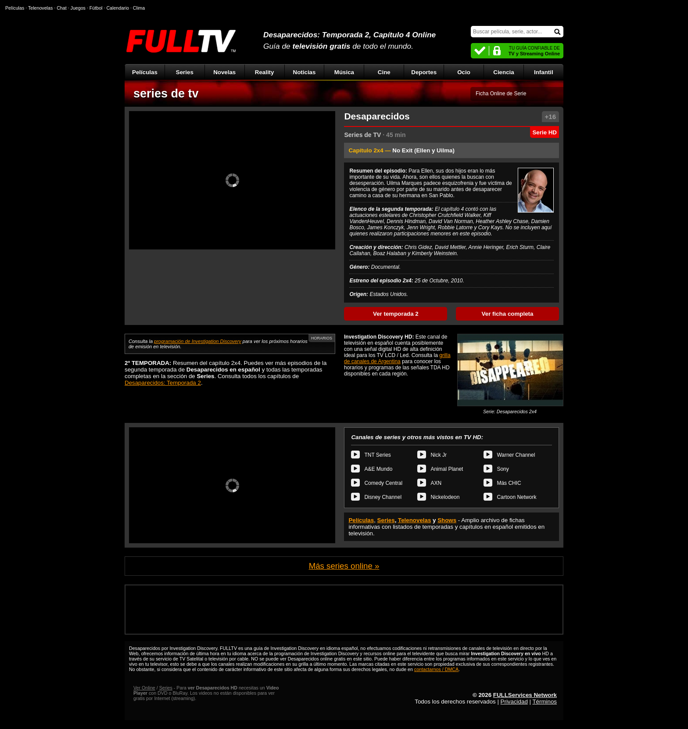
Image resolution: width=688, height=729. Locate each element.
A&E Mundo (378, 469)
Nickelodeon (444, 497)
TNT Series (377, 455)
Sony (503, 469)
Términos (544, 701)
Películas (145, 72)
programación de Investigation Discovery (197, 341)
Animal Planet (446, 469)
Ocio (463, 72)
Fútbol (96, 8)
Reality (264, 72)
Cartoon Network (516, 497)
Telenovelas (414, 520)
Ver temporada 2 (396, 313)
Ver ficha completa (508, 313)
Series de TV (362, 134)
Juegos (78, 8)
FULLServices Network (525, 695)
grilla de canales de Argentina (397, 358)
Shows (446, 520)
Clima (139, 8)
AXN (435, 483)
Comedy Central (383, 483)
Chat (62, 8)
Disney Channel (382, 497)
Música (344, 72)
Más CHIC (509, 483)
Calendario (117, 8)
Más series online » (344, 565)
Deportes (424, 72)
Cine (384, 72)
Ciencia (503, 72)
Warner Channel (516, 455)
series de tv (166, 93)
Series (185, 72)
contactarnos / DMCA (436, 669)
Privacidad (514, 701)
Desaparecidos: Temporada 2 (163, 382)
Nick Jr (438, 455)
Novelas (224, 72)
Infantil (543, 72)
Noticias (304, 72)
